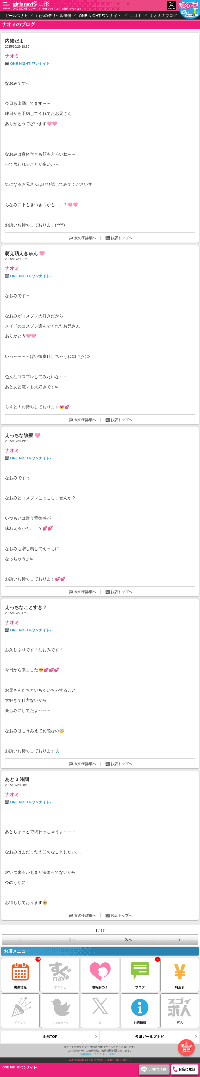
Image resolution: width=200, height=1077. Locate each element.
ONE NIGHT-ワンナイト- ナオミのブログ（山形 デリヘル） (47, 8)
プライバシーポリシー (106, 1054)
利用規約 (85, 1054)
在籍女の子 (100, 973)
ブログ (140, 973)
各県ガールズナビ (149, 1037)
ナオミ (12, 56)
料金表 (180, 973)
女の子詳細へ (85, 238)
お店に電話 (186, 1069)
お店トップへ (121, 238)
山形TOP (50, 1037)
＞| (180, 940)
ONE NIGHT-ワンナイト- (30, 63)
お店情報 (140, 1009)
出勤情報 (20, 973)
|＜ (20, 940)
